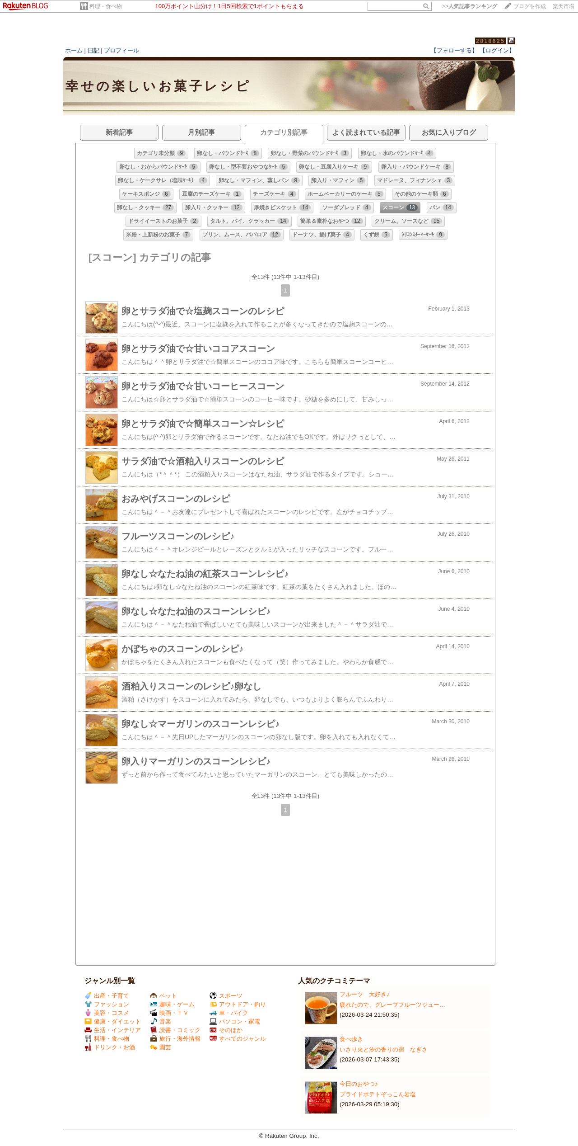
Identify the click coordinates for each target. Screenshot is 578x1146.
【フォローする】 (454, 50)
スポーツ (226, 995)
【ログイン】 (497, 50)
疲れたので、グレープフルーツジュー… (392, 1004)
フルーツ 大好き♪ (365, 994)
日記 (93, 50)
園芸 (160, 1047)
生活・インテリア (112, 1030)
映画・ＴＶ (169, 1012)
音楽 (160, 1021)
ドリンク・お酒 (109, 1047)
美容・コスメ (106, 1012)
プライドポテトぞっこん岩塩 (378, 1094)
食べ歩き (351, 1039)
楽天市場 (563, 6)
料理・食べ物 (105, 6)
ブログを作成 (529, 6)
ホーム (74, 50)
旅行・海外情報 (175, 1038)
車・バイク (229, 1012)
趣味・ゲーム (172, 1004)
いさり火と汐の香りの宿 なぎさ (384, 1049)
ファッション (106, 1004)
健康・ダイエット (112, 1021)
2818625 (490, 41)
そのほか (226, 1030)
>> (469, 6)
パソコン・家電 (235, 1021)
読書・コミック (175, 1030)
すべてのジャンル (238, 1038)
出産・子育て (106, 995)
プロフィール (121, 50)
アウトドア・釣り (238, 1004)
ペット (163, 995)
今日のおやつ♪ (359, 1083)
